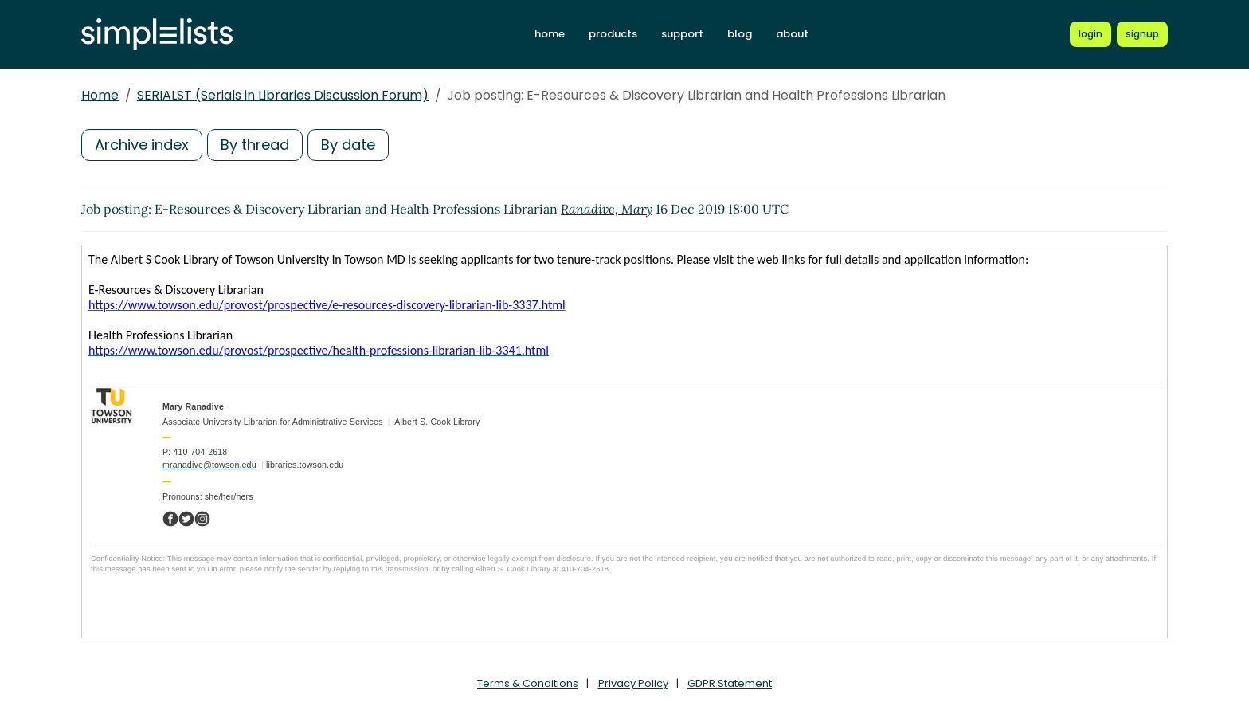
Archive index (142, 145)
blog (739, 33)
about (792, 33)
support (682, 33)
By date (348, 145)
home (549, 33)
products (613, 33)
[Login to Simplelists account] (1090, 34)
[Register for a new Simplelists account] (1142, 34)
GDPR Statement (729, 683)
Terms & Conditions (527, 683)
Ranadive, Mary (606, 209)
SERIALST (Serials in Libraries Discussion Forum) (283, 95)
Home (100, 95)
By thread (255, 145)
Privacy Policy (633, 683)
